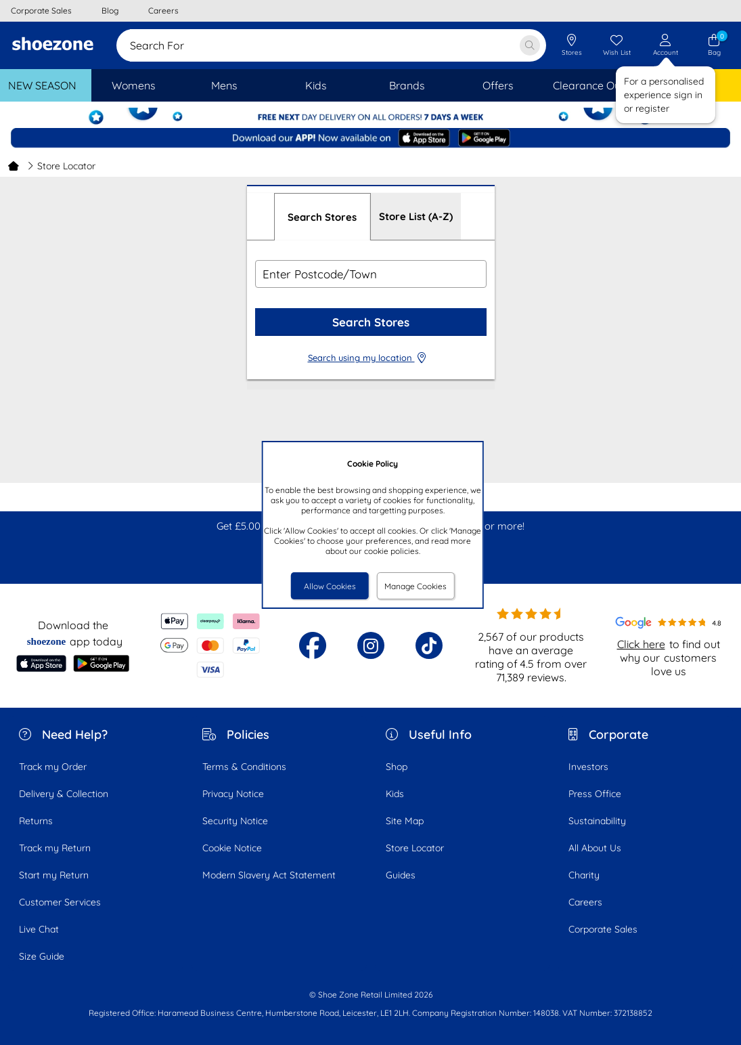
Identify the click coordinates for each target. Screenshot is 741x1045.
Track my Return (55, 848)
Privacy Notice (233, 794)
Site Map (405, 821)
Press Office (594, 794)
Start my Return (54, 875)
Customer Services (60, 902)
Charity (584, 875)
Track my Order (53, 767)
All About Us (594, 848)
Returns (36, 821)
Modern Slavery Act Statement (269, 875)
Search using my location (371, 357)
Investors (588, 767)
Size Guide (41, 956)
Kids (395, 794)
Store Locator (415, 848)
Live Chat (39, 929)
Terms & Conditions (244, 767)
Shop (396, 767)
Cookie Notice (232, 848)
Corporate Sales (602, 929)
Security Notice (235, 821)
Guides (401, 875)
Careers (585, 902)
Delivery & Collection (63, 794)
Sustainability (597, 821)
